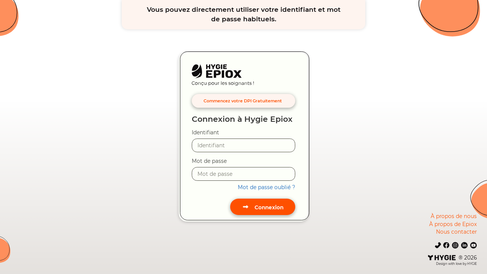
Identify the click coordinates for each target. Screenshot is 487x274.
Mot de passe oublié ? (266, 187)
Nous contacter (456, 232)
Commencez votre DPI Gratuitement (243, 101)
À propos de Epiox (453, 224)
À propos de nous (454, 216)
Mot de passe (209, 161)
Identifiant (205, 132)
